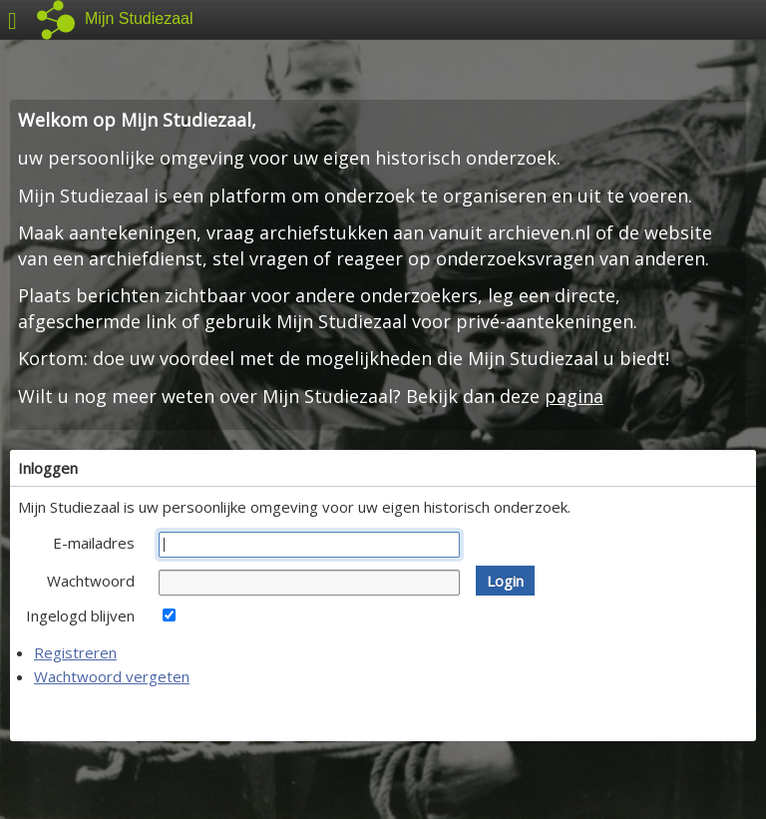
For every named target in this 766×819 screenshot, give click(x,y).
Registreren (75, 652)
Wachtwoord (91, 581)
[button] (505, 581)
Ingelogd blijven (80, 615)
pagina (574, 396)
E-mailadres (94, 543)
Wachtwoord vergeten (112, 676)
